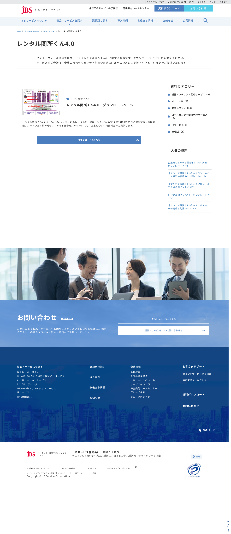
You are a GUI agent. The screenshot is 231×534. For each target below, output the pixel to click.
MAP (196, 493)
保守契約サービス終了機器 (102, 10)
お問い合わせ (198, 11)
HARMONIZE (24, 435)
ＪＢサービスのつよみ (34, 23)
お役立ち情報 (145, 23)
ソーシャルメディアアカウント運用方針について (52, 509)
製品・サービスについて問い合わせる (169, 364)
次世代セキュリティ (28, 411)
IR (190, 2)
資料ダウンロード (169, 11)
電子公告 (91, 509)
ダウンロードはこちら (94, 140)
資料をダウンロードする (174, 347)
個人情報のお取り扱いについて (43, 504)
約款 (109, 509)
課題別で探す (100, 23)
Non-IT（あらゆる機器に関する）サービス (41, 414)
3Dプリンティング (27, 423)
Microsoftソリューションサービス (36, 427)
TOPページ (206, 465)
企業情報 (188, 23)
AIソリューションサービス (32, 418)
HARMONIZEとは (175, 2)
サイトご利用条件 (78, 504)
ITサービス (23, 431)
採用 (222, 2)
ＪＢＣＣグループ (152, 2)
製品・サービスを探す (69, 23)
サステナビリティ (206, 2)
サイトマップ (105, 504)
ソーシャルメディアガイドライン (141, 504)
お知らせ (168, 23)
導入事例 (122, 23)
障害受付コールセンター (135, 10)
